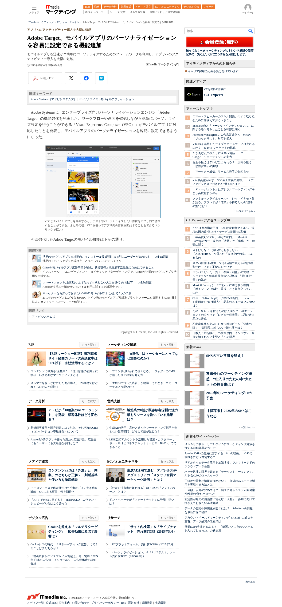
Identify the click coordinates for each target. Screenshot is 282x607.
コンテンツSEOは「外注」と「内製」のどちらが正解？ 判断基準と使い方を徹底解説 (73, 475)
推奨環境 (160, 602)
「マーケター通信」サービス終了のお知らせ (220, 171)
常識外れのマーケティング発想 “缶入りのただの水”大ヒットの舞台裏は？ (229, 378)
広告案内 (64, 602)
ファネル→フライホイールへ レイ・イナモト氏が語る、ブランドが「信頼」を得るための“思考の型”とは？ (223, 202)
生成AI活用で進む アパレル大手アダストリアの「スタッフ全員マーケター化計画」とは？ (152, 475)
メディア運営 (38, 461)
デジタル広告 (38, 518)
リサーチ (113, 518)
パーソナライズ (88, 99)
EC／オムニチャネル (122, 461)
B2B (31, 345)
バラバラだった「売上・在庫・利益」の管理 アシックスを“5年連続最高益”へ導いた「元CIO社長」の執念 (223, 276)
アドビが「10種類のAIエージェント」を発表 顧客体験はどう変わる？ (73, 414)
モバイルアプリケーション (117, 99)
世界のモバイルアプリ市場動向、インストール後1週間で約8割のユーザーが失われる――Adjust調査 (105, 256)
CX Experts (213, 95)
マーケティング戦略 (122, 345)
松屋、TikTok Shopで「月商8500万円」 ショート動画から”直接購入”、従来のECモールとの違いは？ (223, 301)
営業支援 (113, 401)
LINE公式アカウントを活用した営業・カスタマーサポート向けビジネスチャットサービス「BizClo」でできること (142, 443)
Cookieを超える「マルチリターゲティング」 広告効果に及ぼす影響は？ (73, 531)
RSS (123, 602)
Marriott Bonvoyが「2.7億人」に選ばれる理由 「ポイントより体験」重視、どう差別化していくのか (223, 289)
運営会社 (133, 602)
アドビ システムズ (43, 316)
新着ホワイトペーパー (202, 436)
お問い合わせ (80, 602)
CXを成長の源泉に (215, 89)
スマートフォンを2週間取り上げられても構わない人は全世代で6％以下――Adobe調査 (97, 282)
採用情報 (147, 602)
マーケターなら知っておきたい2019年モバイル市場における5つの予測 (87, 293)
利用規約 (250, 581)
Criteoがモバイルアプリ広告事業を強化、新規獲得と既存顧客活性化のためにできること (98, 267)
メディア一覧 (35, 602)
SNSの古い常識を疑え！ (225, 356)
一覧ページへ (248, 427)
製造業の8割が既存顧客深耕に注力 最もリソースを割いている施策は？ (154, 414)
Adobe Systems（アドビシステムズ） (54, 99)
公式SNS (51, 602)
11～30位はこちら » (245, 211)
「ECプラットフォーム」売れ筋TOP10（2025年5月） (142, 544)
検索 (251, 31)
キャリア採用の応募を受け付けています (213, 71)
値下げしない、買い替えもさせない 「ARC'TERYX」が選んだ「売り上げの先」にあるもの (222, 253)
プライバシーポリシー (105, 602)
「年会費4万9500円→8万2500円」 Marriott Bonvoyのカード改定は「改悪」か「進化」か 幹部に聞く (223, 241)
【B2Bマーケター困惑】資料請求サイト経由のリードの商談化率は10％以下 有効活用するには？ (73, 358)
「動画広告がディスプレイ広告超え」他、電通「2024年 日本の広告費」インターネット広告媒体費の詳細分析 (64, 560)
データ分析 (36, 401)
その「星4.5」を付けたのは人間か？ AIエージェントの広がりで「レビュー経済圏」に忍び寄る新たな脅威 (223, 314)
